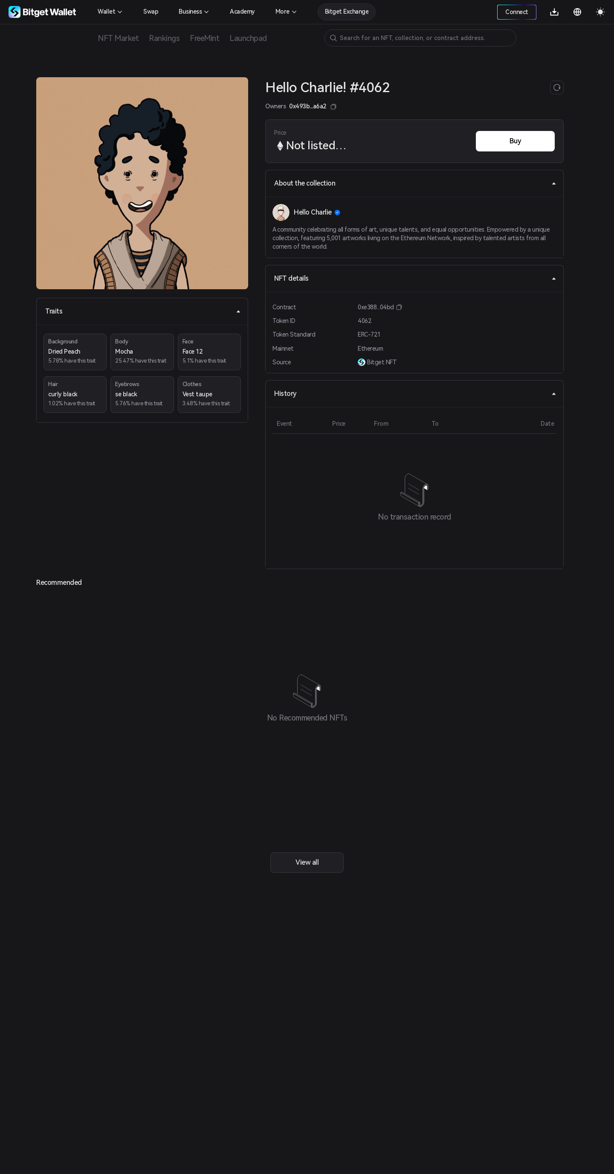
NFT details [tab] (415, 278)
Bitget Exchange (347, 11)
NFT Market (118, 38)
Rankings (164, 38)
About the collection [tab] (415, 183)
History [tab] (415, 393)
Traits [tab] (143, 311)
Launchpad (248, 38)
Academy (242, 11)
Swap (150, 11)
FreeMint (204, 38)
